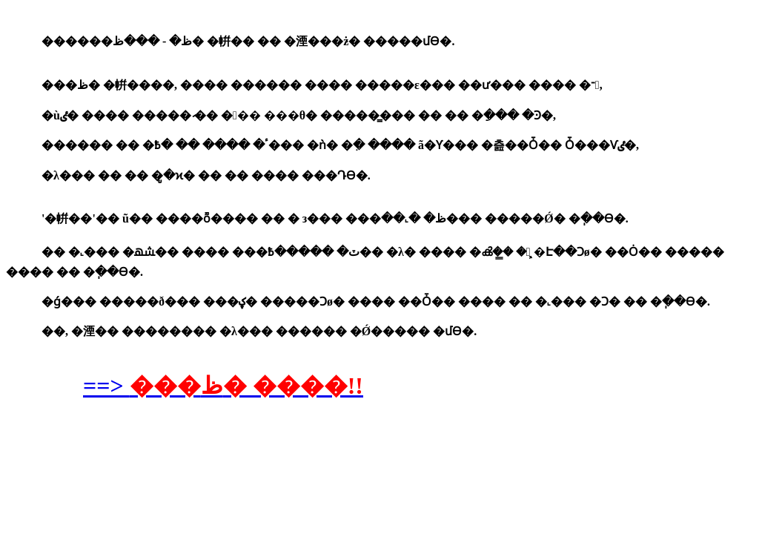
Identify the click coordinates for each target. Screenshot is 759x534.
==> (223, 385)
